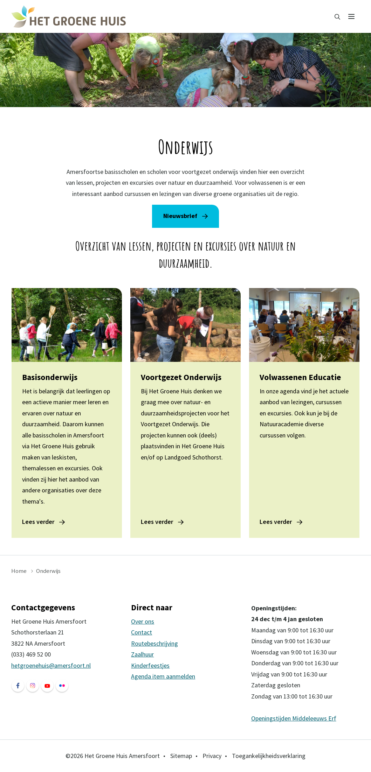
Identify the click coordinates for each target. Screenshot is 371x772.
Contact (141, 632)
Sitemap (181, 756)
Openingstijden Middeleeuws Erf (293, 718)
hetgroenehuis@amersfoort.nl (51, 665)
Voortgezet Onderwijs (181, 377)
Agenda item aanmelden (163, 676)
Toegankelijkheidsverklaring (268, 756)
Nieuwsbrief (180, 216)
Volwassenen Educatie (300, 377)
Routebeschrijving (154, 643)
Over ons (142, 621)
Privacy (211, 756)
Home (19, 571)
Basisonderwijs (49, 377)
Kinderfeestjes (150, 665)
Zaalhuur (142, 654)
